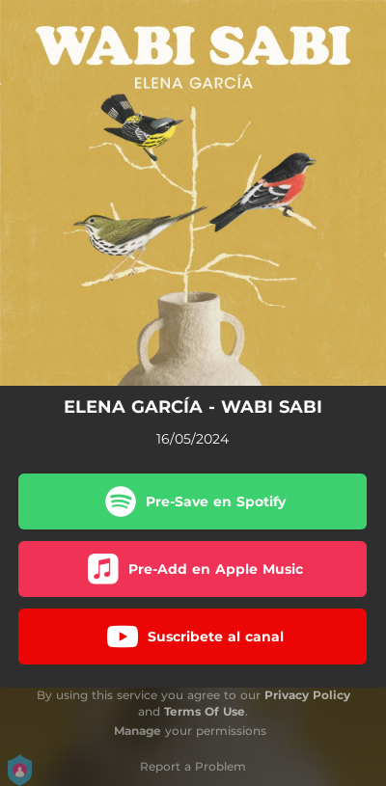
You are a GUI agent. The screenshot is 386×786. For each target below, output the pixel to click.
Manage (137, 730)
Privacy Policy (307, 695)
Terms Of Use (204, 711)
